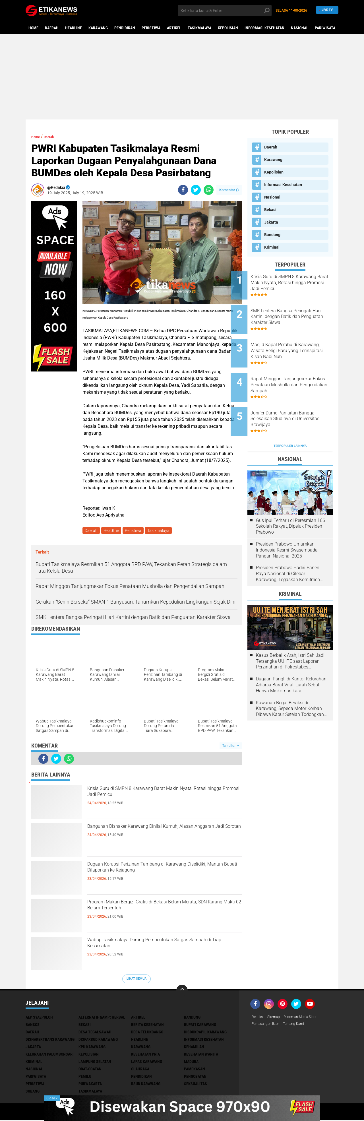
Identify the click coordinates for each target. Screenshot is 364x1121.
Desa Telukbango (147, 1033)
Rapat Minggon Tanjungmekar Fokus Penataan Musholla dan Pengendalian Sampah (297, 368)
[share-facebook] (183, 190)
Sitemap (276, 1018)
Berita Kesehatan (147, 1025)
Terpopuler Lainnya (290, 419)
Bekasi (270, 209)
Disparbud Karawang (98, 1040)
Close (51, 1098)
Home (33, 28)
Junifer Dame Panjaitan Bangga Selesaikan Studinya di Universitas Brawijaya (295, 397)
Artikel (174, 28)
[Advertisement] (182, 77)
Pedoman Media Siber (307, 1018)
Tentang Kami (300, 1025)
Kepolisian (228, 28)
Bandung (272, 234)
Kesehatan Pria (145, 1055)
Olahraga (140, 1070)
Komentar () (229, 190)
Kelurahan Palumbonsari (50, 1055)
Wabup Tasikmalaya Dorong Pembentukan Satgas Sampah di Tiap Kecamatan (155, 947)
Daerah (52, 28)
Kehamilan (194, 1048)
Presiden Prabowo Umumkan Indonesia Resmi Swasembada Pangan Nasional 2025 (287, 523)
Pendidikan (124, 28)
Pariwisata (325, 28)
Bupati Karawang (200, 1025)
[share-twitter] (196, 190)
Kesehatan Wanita (201, 1055)
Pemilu (84, 1077)
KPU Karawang (92, 1048)
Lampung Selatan (94, 1062)
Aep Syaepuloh (39, 1018)
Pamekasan (194, 1070)
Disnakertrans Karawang (50, 1040)
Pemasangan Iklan (268, 1025)
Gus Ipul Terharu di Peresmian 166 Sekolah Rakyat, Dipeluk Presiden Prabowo (290, 499)
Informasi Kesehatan (264, 28)
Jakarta (271, 222)
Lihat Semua (136, 980)
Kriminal (272, 247)
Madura (191, 1062)
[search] (225, 10)
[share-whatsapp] (209, 190)
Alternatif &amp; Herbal (101, 1018)
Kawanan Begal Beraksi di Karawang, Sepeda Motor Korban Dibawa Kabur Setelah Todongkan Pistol (290, 682)
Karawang (98, 28)
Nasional (299, 28)
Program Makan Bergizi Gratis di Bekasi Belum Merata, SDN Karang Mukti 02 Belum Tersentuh (162, 909)
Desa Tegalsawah (94, 1033)
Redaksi (259, 1018)
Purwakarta (90, 1085)
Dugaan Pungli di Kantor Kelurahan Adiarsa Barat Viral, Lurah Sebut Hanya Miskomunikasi (291, 658)
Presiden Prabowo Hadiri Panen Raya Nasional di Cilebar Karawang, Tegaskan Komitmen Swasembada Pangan (288, 547)
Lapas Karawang (146, 1062)
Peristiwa (151, 28)
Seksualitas (195, 1085)
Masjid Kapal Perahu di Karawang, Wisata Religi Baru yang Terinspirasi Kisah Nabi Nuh (296, 340)
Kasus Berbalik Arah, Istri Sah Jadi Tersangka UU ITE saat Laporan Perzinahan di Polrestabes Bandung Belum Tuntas (290, 634)
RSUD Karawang (145, 1085)
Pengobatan (195, 1077)
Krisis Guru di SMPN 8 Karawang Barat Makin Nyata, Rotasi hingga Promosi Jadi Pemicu (159, 796)
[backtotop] (182, 991)
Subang (33, 1092)
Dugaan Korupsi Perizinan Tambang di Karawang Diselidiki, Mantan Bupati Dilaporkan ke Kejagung (161, 876)
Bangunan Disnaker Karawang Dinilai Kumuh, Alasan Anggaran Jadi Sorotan (159, 834)
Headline (73, 28)
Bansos (33, 1025)
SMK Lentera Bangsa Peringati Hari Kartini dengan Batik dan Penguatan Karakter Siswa (297, 311)
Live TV (326, 10)
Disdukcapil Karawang (205, 1033)
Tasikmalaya (199, 28)
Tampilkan (230, 747)
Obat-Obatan (90, 1070)
